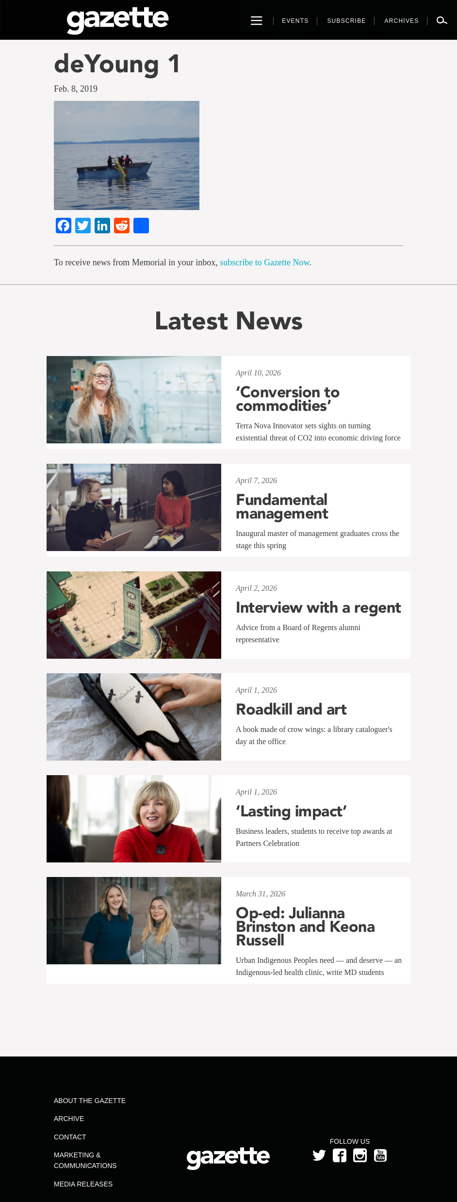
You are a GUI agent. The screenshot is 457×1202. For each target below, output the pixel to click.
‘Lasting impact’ (291, 811)
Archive (69, 1118)
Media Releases (83, 1184)
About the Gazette (90, 1101)
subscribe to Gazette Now (264, 262)
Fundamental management (282, 506)
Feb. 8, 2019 (76, 89)
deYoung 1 (118, 63)
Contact (70, 1137)
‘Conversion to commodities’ (288, 398)
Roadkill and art (291, 709)
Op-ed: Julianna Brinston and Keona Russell (305, 926)
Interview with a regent (318, 607)
